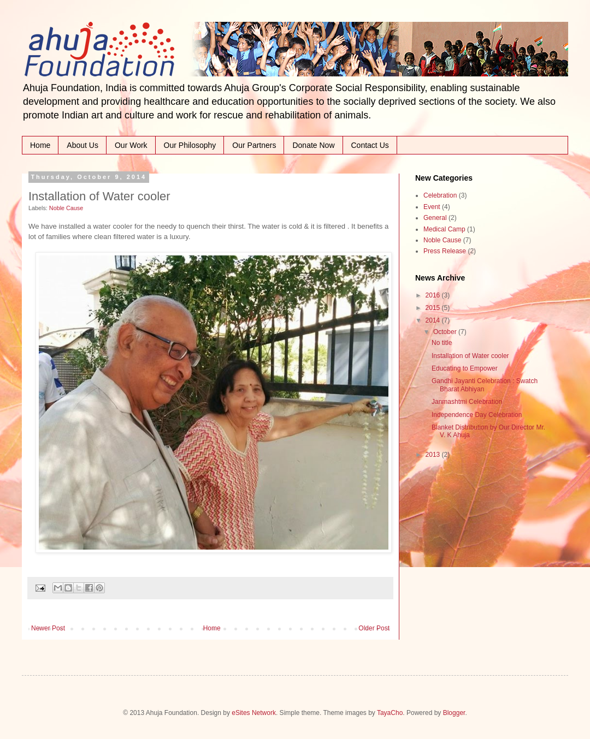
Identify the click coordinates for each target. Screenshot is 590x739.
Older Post (374, 628)
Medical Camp (444, 229)
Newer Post (48, 628)
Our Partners (254, 145)
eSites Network (254, 713)
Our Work (131, 145)
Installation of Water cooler (470, 356)
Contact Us (370, 145)
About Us (82, 145)
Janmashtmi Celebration (467, 402)
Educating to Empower (465, 368)
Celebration (440, 195)
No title (442, 343)
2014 (434, 320)
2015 (434, 308)
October (445, 332)
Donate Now (313, 145)
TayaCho (390, 713)
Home (40, 145)
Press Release (444, 251)
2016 (434, 295)
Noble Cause (66, 208)
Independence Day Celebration (477, 415)
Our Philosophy (190, 145)
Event (431, 207)
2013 (434, 454)
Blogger (454, 713)
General (435, 218)
